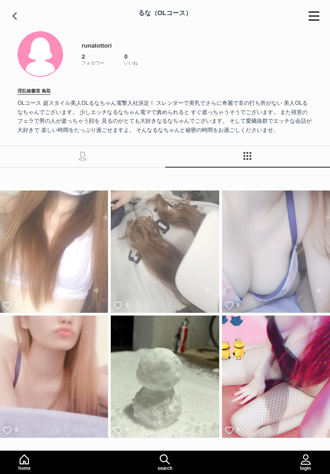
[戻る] (16, 16)
